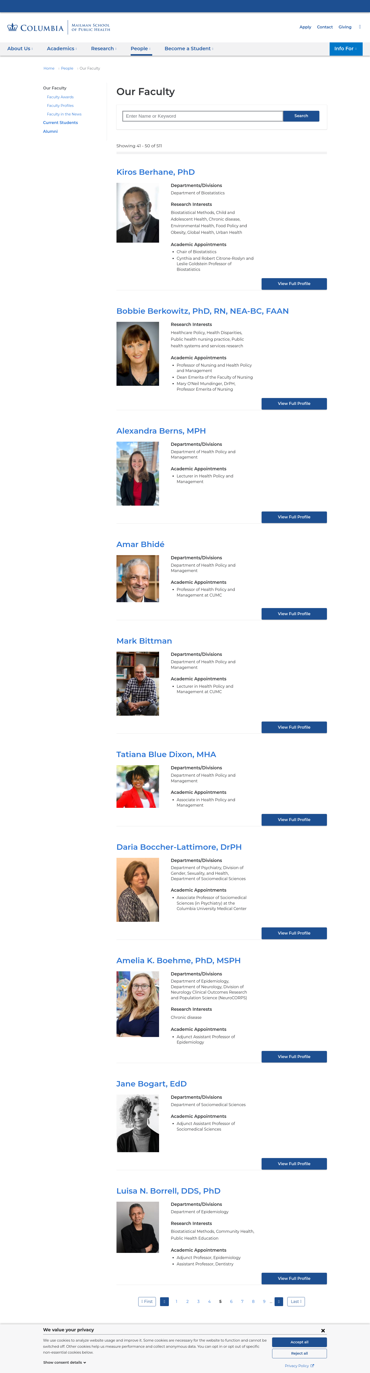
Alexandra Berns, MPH (158, 425)
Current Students (59, 123)
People (64, 68)
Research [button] (101, 48)
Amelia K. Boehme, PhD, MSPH (174, 954)
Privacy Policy (299, 1366)
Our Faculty (54, 88)
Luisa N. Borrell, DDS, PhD (165, 1179)
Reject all (299, 1353)
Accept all (299, 1342)
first (147, 1290)
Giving (345, 27)
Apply (307, 27)
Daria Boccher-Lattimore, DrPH (174, 841)
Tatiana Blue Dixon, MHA (162, 749)
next (279, 1290)
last (295, 1290)
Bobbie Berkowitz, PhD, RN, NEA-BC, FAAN (197, 305)
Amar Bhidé (138, 539)
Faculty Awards (59, 97)
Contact (326, 27)
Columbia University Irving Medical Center (185, 5)
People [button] (136, 48)
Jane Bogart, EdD (149, 1072)
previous (163, 1290)
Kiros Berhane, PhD (153, 172)
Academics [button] (60, 48)
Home (48, 68)
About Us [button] (20, 48)
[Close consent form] (323, 1330)
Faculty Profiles (59, 106)
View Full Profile (294, 278)
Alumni (49, 131)
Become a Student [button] (182, 48)
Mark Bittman (141, 635)
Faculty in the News (62, 114)
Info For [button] (347, 48)
